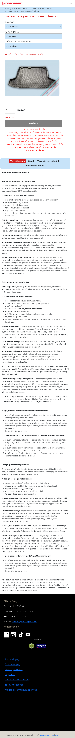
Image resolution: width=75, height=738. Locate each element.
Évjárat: (9, 22)
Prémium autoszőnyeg (17, 679)
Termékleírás (17, 161)
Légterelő (10, 674)
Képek (31, 161)
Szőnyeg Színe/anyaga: (18, 42)
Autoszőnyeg (12, 659)
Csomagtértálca (14, 669)
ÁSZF (57, 735)
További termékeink (48, 161)
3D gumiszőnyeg (14, 684)
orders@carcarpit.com (24, 621)
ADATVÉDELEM (47, 735)
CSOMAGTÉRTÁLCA (21, 9)
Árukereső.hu (37, 639)
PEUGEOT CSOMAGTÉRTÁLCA (41, 9)
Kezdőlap (8, 9)
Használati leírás (35, 165)
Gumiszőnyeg (12, 664)
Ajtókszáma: (12, 32)
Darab (21, 110)
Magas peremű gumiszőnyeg (21, 690)
